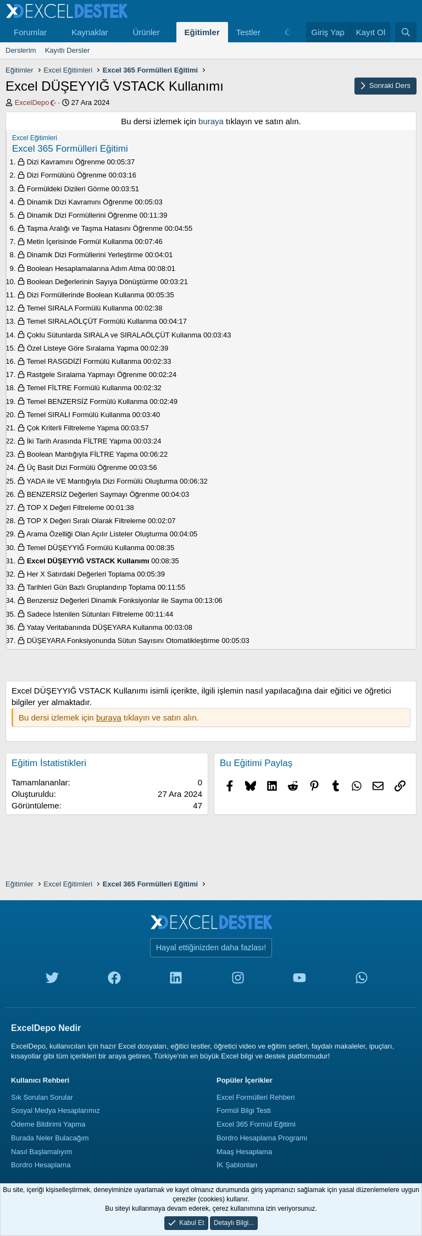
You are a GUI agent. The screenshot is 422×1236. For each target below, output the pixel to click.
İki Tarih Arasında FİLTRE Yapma (79, 441)
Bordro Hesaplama (40, 1165)
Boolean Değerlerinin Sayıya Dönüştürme (92, 282)
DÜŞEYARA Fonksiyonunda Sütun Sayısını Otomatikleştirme (123, 640)
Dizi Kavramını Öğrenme (66, 162)
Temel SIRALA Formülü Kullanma (79, 308)
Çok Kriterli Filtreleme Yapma (73, 428)
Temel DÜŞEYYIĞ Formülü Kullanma (85, 548)
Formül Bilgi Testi (243, 1110)
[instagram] (238, 980)
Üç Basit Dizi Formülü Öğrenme (77, 467)
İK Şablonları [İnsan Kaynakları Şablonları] (236, 1165)
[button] (55, 32)
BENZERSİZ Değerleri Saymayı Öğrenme (93, 494)
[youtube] (299, 980)
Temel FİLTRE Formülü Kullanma (78, 388)
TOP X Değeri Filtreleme (65, 507)
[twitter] (52, 980)
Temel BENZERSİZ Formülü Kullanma (86, 401)
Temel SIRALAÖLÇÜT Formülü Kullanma (91, 321)
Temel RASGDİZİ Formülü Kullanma (83, 361)
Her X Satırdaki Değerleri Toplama (81, 574)
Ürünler (145, 32)
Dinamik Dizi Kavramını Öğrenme (80, 202)
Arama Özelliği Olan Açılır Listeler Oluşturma (97, 534)
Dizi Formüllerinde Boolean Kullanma (86, 295)
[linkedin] (175, 980)
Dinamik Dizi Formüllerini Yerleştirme (85, 255)
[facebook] (114, 980)
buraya (211, 121)
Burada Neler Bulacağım (50, 1138)
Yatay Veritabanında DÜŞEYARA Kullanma (94, 627)
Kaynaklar (89, 32)
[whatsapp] (361, 980)
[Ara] (406, 32)
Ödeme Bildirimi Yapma (48, 1124)
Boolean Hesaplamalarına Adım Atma (86, 268)
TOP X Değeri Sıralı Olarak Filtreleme (86, 521)
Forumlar (30, 32)
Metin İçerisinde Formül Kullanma (80, 241)
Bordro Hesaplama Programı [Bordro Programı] (261, 1138)
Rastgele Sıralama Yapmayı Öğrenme (87, 374)
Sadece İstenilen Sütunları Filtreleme (85, 614)
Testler (248, 32)
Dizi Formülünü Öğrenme (67, 175)
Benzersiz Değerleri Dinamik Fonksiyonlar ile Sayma (110, 600)
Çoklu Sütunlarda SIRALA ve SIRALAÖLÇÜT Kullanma (114, 335)
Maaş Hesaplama (244, 1152)
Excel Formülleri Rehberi (255, 1097)
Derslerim (20, 50)
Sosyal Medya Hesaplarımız (55, 1110)
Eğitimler (202, 32)
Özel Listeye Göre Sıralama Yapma (82, 348)
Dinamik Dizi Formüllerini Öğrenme (82, 215)
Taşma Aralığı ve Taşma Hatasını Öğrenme (94, 228)
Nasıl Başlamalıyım (41, 1152)
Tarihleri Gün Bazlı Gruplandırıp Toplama (91, 587)
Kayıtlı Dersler (67, 50)
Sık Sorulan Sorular (42, 1097)
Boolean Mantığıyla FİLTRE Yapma (82, 454)
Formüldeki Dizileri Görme (68, 189)
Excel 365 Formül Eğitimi (256, 1124)
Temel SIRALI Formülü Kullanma (78, 415)
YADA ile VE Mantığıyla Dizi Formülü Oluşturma (101, 481)
